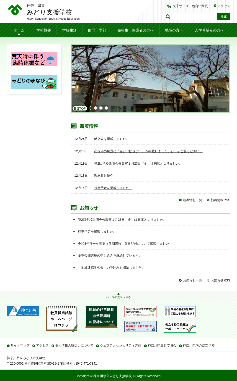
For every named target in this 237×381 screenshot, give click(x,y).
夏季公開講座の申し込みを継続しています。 (110, 255)
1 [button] (90, 108)
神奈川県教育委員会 (162, 345)
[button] (80, 108)
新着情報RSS (220, 200)
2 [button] (95, 108)
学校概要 (43, 30)
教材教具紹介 (103, 175)
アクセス (223, 6)
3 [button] (101, 108)
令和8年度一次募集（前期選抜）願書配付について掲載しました (123, 243)
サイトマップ (20, 345)
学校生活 (69, 30)
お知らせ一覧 (192, 280)
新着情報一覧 (192, 200)
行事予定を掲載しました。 (113, 188)
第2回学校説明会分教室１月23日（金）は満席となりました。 (138, 163)
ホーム (18, 30)
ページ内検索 (169, 16)
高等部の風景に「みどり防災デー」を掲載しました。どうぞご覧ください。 (148, 151)
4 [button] (106, 108)
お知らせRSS (220, 280)
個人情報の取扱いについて (74, 345)
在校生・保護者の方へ (135, 30)
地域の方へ (174, 30)
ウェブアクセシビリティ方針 (120, 345)
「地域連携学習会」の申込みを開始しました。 (111, 267)
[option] (150, 78)
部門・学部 (97, 30)
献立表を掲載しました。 (111, 139)
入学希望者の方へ (209, 30)
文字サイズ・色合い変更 (190, 6)
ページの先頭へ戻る (118, 297)
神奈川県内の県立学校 (199, 345)
